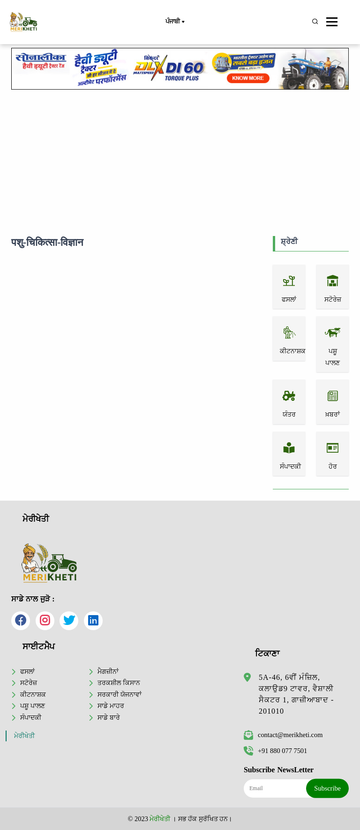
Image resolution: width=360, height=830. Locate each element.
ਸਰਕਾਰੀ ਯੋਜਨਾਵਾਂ (120, 694)
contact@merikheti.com (283, 735)
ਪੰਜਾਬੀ (174, 22)
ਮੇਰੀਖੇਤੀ (24, 735)
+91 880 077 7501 (275, 750)
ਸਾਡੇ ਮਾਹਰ (111, 705)
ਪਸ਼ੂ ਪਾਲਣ (32, 705)
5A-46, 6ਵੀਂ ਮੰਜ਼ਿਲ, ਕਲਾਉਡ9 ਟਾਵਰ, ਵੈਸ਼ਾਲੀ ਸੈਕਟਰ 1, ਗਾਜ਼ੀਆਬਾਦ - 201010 (296, 694)
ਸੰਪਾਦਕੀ (30, 717)
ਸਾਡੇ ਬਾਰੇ (109, 717)
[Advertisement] (180, 161)
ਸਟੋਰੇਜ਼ (28, 682)
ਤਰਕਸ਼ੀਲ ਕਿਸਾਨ (119, 682)
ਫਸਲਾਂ (27, 671)
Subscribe (327, 788)
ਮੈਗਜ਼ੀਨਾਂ (108, 671)
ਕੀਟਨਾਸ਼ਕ (33, 694)
